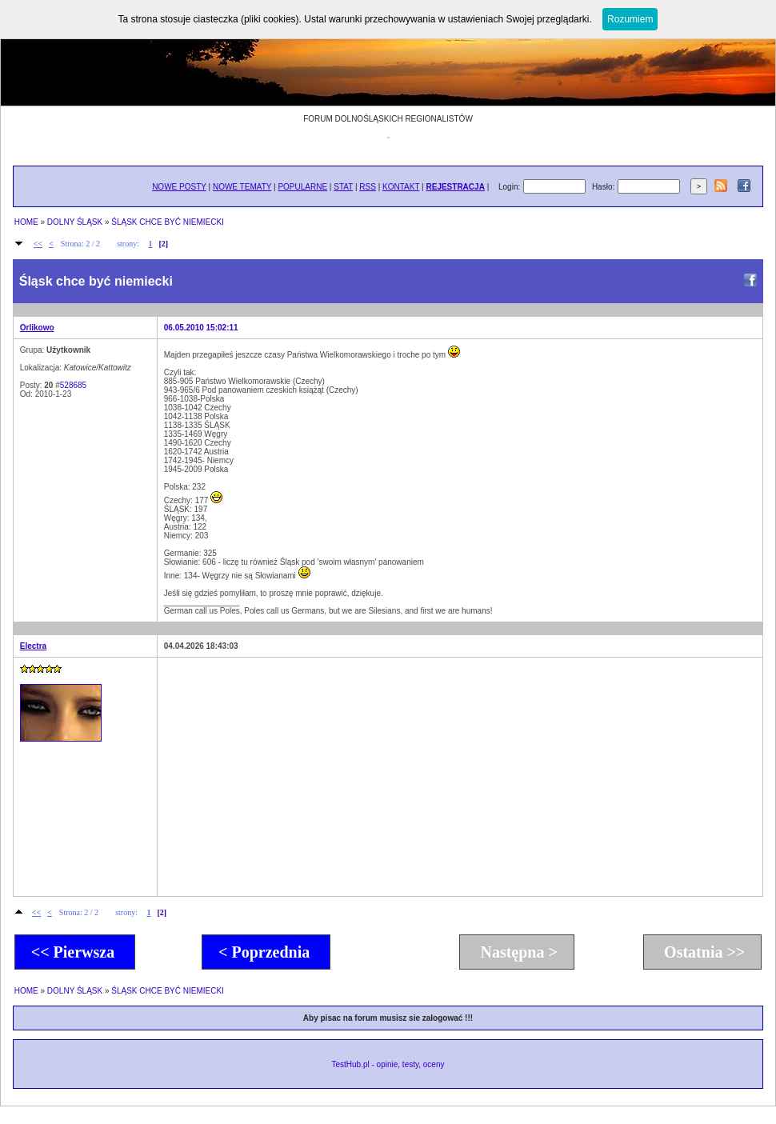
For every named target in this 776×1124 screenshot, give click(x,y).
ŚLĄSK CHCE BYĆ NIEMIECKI (167, 222)
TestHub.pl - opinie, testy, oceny (387, 1064)
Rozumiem (630, 19)
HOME (26, 222)
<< (38, 243)
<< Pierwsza (74, 952)
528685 (73, 385)
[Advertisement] (417, 776)
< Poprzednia (266, 952)
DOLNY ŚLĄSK (74, 222)
